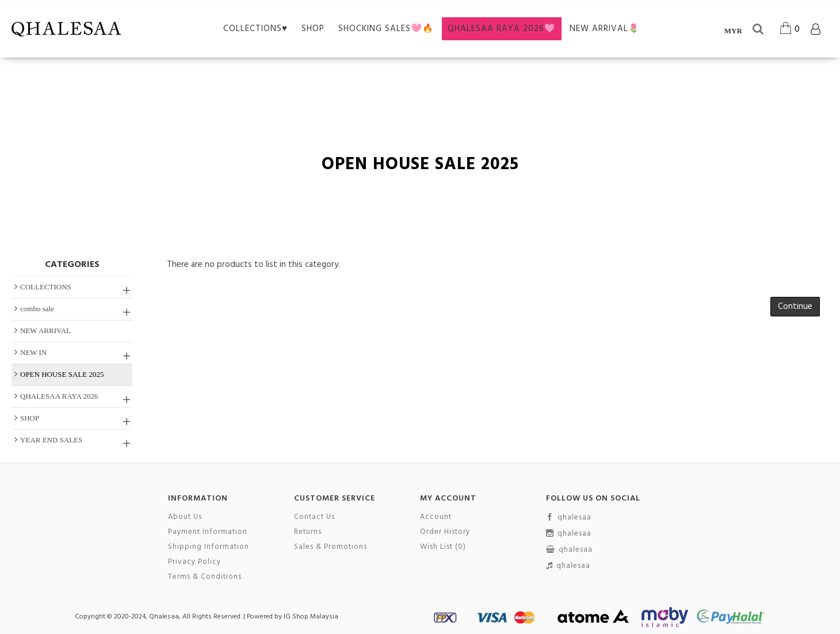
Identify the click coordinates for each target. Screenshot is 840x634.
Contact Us (314, 517)
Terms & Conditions (205, 577)
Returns (308, 532)
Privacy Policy (194, 562)
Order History (445, 532)
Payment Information (207, 532)
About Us (185, 517)
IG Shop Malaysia (311, 616)
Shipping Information (208, 547)
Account (436, 517)
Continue (795, 307)
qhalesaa (568, 518)
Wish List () (443, 547)
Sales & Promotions (330, 547)
